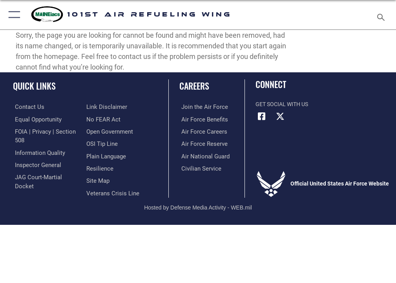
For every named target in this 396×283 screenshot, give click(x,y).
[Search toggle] (382, 14)
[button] (13, 14)
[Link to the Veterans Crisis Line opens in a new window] (110, 179)
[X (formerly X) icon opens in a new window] (280, 116)
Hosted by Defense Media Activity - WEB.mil (198, 201)
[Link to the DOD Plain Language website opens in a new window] (105, 143)
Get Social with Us (281, 104)
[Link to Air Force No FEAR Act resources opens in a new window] (101, 106)
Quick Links (34, 85)
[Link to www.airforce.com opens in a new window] (200, 106)
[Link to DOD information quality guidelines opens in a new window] (36, 151)
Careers (194, 85)
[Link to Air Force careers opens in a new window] (200, 131)
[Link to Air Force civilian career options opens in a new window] (197, 167)
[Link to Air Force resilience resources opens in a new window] (98, 155)
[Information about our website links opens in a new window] (31, 187)
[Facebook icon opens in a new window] (261, 116)
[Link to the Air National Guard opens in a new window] (201, 155)
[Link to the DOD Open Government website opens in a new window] (108, 119)
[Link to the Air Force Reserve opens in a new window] (200, 143)
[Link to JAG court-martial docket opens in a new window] (44, 175)
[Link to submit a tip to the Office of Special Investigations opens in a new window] (100, 131)
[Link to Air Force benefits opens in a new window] (200, 119)
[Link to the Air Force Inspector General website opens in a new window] (34, 163)
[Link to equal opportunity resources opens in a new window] (35, 119)
